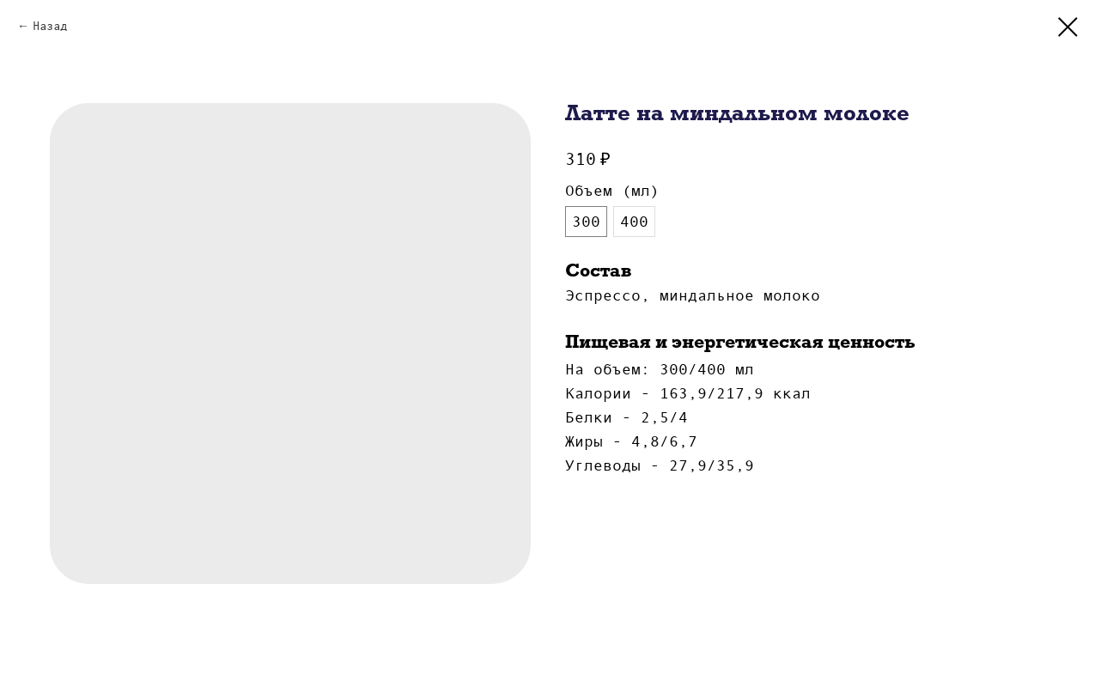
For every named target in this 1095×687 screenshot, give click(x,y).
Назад (50, 26)
